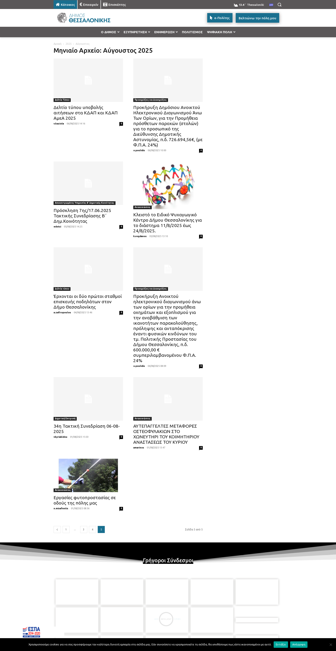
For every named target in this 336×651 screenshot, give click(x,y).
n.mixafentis (61, 508)
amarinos (138, 447)
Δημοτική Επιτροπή (65, 418)
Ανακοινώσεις (142, 207)
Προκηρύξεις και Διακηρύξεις (151, 100)
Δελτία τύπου (62, 289)
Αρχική (58, 43)
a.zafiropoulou (62, 312)
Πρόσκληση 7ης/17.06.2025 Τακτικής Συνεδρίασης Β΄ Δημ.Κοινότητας (82, 216)
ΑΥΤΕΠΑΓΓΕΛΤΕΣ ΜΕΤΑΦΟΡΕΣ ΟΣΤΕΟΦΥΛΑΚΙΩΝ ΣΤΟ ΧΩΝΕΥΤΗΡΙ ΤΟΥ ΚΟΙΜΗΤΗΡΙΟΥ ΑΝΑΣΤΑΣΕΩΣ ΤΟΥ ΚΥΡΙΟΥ (166, 434)
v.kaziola (59, 123)
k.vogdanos (140, 236)
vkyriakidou (60, 437)
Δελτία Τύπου (62, 100)
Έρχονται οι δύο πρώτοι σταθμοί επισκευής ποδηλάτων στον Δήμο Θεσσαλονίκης (88, 301)
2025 (69, 43)
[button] (279, 4)
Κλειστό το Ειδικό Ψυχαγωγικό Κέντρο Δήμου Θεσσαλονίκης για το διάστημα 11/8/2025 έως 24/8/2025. (167, 222)
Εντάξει (281, 644)
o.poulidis (139, 150)
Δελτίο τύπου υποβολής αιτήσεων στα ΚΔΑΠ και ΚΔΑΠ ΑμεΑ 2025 (86, 113)
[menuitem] (271, 5)
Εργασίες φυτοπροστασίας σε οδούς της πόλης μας (85, 500)
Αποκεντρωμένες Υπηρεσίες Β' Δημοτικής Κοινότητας (84, 203)
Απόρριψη (298, 644)
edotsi (57, 226)
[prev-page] (57, 529)
